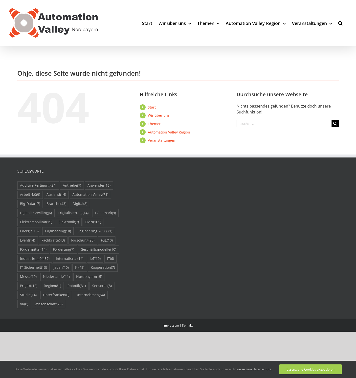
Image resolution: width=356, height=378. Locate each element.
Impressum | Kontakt (178, 325)
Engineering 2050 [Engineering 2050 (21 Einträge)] (94, 231)
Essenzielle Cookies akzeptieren (310, 369)
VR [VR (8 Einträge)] (24, 304)
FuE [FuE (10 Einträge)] (107, 240)
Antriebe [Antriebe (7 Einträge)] (72, 185)
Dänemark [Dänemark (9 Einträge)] (105, 213)
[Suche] (335, 123)
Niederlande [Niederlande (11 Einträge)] (56, 277)
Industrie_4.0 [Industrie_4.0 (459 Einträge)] (34, 259)
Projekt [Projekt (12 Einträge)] (28, 286)
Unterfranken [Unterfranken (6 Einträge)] (56, 295)
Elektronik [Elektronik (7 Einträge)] (69, 222)
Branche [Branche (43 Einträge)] (56, 204)
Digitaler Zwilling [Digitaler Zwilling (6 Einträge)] (36, 213)
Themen (154, 123)
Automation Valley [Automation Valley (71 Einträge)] (90, 195)
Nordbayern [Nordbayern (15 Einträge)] (89, 277)
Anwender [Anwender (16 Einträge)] (99, 185)
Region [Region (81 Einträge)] (52, 286)
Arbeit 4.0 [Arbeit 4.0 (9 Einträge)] (30, 195)
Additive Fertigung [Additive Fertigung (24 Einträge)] (38, 185)
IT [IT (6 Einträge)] (110, 259)
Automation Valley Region (169, 132)
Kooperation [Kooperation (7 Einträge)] (103, 267)
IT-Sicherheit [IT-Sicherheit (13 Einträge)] (33, 267)
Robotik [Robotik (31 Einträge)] (76, 286)
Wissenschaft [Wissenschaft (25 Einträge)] (49, 304)
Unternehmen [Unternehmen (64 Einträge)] (90, 295)
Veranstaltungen (161, 140)
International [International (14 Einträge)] (69, 259)
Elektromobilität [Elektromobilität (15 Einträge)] (36, 222)
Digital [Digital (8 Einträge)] (80, 204)
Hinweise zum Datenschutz (251, 369)
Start (152, 107)
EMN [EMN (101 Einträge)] (93, 222)
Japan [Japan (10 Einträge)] (61, 267)
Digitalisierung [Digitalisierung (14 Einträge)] (73, 213)
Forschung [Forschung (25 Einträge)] (82, 240)
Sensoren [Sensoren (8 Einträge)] (102, 286)
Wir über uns (159, 115)
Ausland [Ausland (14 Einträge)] (56, 195)
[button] (340, 23)
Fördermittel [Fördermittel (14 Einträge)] (33, 249)
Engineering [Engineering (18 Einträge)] (58, 231)
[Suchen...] (284, 123)
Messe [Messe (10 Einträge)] (28, 277)
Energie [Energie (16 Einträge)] (29, 231)
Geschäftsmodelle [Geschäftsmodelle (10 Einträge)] (98, 249)
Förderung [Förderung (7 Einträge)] (63, 249)
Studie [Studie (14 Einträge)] (28, 295)
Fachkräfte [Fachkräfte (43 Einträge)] (53, 240)
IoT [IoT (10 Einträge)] (95, 259)
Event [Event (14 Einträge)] (27, 240)
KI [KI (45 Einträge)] (79, 267)
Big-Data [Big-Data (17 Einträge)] (30, 204)
